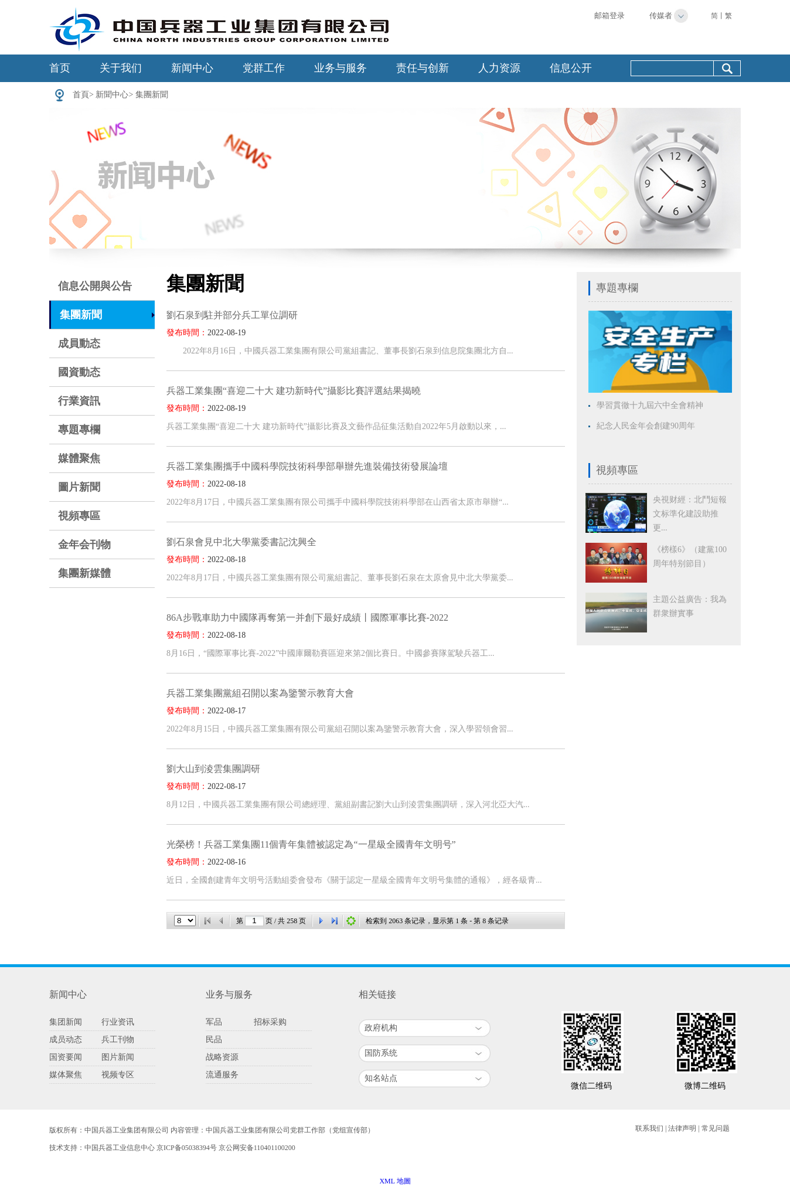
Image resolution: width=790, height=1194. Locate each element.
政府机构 (381, 1027)
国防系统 (381, 1053)
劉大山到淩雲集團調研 (213, 769)
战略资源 (222, 1057)
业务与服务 (340, 68)
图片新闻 (117, 1057)
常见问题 (716, 1128)
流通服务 (222, 1074)
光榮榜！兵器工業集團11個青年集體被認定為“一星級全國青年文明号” (311, 844)
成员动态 (65, 1039)
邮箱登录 (609, 15)
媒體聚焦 (79, 458)
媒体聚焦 (65, 1074)
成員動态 (79, 343)
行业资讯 (117, 1022)
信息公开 (571, 68)
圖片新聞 (79, 487)
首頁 (81, 94)
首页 (59, 68)
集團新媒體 (84, 573)
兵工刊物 (117, 1039)
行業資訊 (79, 401)
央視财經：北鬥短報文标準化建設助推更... (690, 513)
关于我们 (121, 68)
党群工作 (264, 68)
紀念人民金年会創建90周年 (646, 425)
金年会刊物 (84, 544)
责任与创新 (422, 68)
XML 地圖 (394, 1181)
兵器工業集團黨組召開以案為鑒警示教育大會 (260, 693)
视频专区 (117, 1074)
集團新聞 (151, 94)
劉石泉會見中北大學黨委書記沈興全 (241, 542)
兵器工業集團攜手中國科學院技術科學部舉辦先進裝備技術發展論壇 (307, 466)
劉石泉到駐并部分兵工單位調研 (232, 315)
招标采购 (270, 1022)
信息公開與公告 (95, 286)
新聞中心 (112, 94)
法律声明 (682, 1128)
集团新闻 (65, 1022)
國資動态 (79, 372)
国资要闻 (65, 1057)
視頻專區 (79, 516)
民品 (214, 1039)
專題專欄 (79, 430)
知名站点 (381, 1078)
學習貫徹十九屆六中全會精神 (650, 405)
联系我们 (649, 1128)
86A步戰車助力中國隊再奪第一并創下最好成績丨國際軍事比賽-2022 (307, 617)
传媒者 (660, 15)
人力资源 (499, 68)
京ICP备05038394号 (186, 1148)
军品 (214, 1022)
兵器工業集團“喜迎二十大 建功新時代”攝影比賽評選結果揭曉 (293, 391)
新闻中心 (192, 68)
